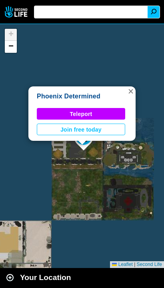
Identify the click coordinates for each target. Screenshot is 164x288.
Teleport (81, 114)
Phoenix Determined (68, 96)
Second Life (17, 12)
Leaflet (122, 264)
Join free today (81, 129)
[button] (131, 91)
